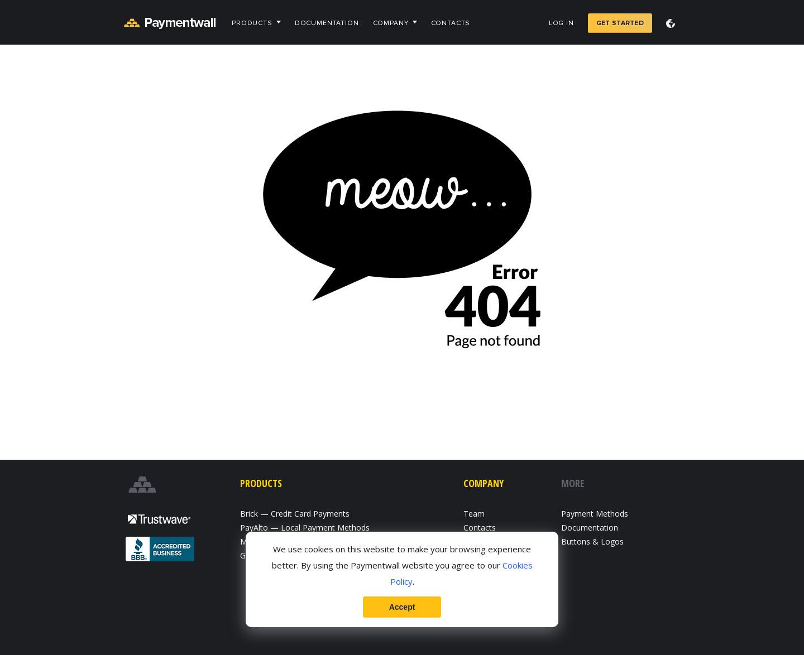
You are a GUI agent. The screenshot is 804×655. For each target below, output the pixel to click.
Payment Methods (594, 513)
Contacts (451, 23)
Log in (561, 23)
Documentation (327, 23)
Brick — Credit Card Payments (295, 513)
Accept (402, 607)
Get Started (620, 23)
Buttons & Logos (592, 541)
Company (391, 23)
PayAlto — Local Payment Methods (305, 527)
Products (252, 23)
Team (474, 513)
